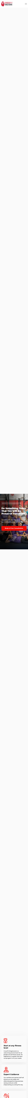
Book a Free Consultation (14, 528)
